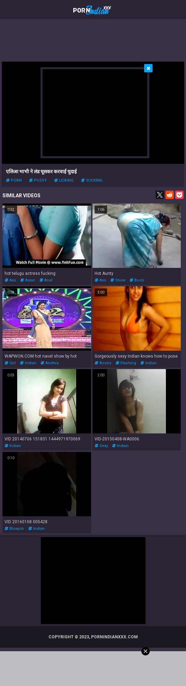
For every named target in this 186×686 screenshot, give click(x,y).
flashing (126, 363)
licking (64, 180)
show (117, 280)
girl (10, 363)
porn (14, 180)
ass (10, 280)
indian (28, 363)
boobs (103, 363)
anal (45, 280)
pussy (38, 180)
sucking (92, 180)
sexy (101, 446)
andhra (49, 363)
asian (27, 280)
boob (136, 280)
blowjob (14, 528)
